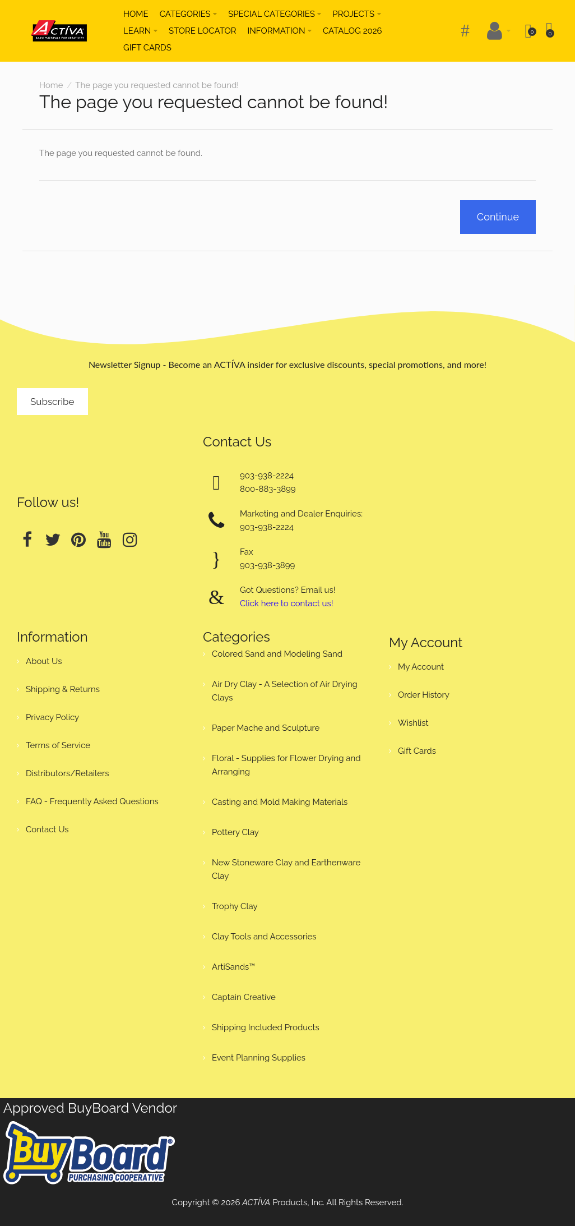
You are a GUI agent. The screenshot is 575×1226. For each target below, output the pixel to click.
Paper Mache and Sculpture (265, 728)
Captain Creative (244, 997)
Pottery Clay (235, 832)
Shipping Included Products (265, 1027)
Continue (498, 217)
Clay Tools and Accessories (264, 937)
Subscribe (52, 401)
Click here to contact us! (286, 603)
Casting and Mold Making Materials (279, 802)
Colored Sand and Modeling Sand (277, 654)
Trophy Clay (235, 906)
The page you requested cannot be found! (157, 85)
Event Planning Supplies (258, 1058)
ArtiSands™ (233, 967)
